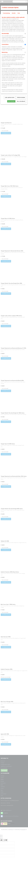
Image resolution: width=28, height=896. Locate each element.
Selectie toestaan (21, 97)
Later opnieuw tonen (9, 97)
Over (19, 13)
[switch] (25, 33)
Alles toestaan (11, 101)
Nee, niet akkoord (21, 101)
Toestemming (6, 13)
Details (13, 13)
